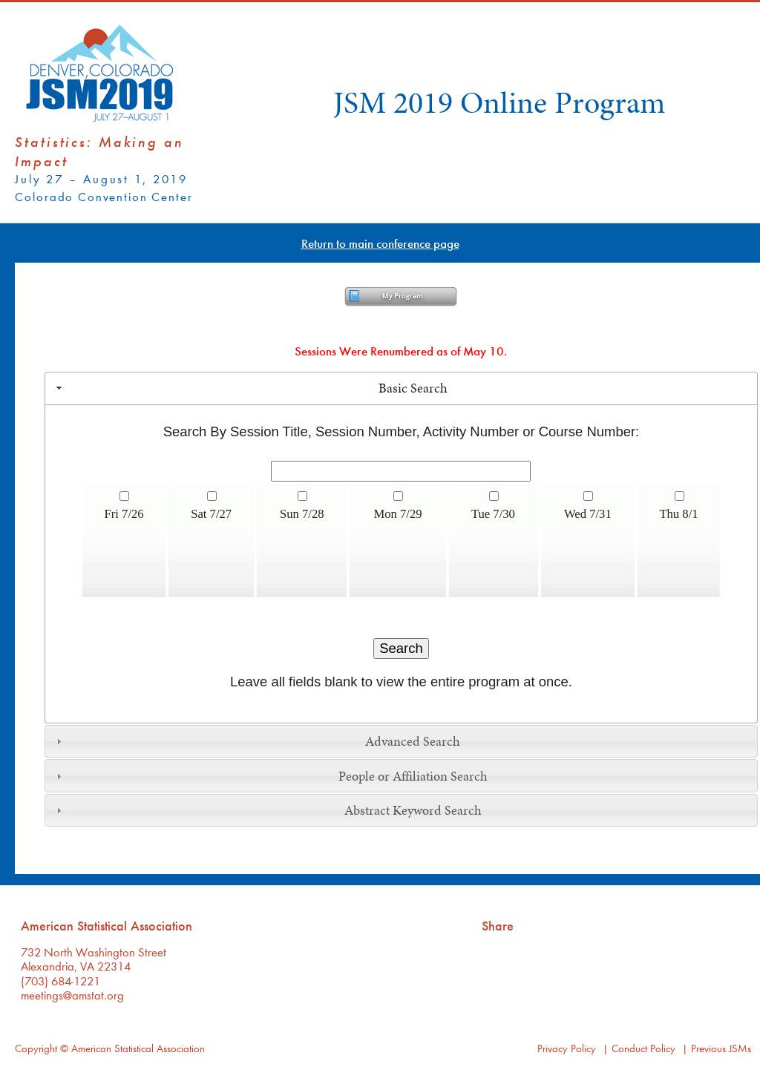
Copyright (36, 1048)
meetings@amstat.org (72, 994)
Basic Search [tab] (250, 388)
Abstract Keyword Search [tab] (267, 810)
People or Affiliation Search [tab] (270, 776)
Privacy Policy (566, 1048)
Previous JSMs (721, 1048)
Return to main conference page (380, 243)
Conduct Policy (643, 1048)
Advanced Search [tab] (257, 741)
